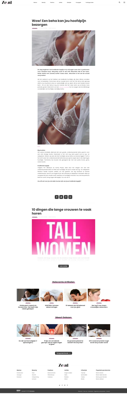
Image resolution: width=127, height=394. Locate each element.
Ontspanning (35, 377)
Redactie (80, 391)
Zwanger (19, 375)
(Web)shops (51, 375)
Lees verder (63, 267)
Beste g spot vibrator (101, 377)
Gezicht (34, 375)
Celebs (83, 377)
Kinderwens (20, 373)
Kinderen (19, 377)
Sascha (54, 28)
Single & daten (68, 373)
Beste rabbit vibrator (101, 375)
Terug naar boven (62, 355)
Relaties (66, 377)
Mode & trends (51, 373)
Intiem (66, 379)
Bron (39, 146)
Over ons (85, 391)
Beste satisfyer (100, 379)
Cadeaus (50, 377)
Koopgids (78, 2)
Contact (108, 391)
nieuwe (61, 87)
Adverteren (90, 391)
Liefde (60, 2)
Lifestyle (69, 2)
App (70, 197)
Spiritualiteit (84, 375)
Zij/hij (65, 375)
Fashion (52, 2)
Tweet (61, 197)
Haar (33, 373)
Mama (35, 2)
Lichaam (34, 28)
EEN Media (32, 391)
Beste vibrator (99, 373)
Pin (66, 197)
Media (82, 379)
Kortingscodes (89, 2)
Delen (57, 197)
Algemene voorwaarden (99, 391)
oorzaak (66, 87)
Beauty (43, 2)
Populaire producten (103, 370)
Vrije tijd (83, 373)
